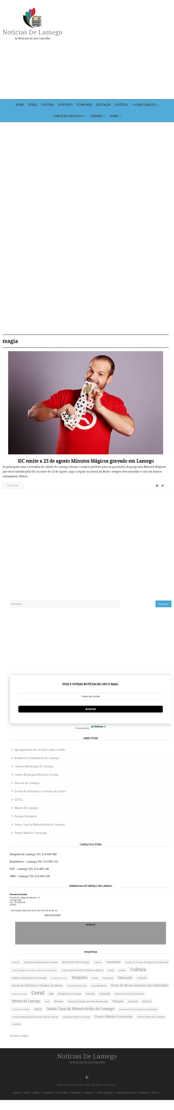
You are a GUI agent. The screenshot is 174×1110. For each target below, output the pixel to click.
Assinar (150, 452)
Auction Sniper (139, 1046)
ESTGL (138, 563)
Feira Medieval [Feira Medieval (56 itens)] (139, 870)
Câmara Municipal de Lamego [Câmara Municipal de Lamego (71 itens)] (149, 822)
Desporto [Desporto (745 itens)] (160, 829)
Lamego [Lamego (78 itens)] (136, 905)
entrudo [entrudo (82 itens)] (156, 844)
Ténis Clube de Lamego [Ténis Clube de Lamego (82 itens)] (145, 1027)
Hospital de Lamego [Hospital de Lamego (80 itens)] (152, 897)
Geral (31, 105)
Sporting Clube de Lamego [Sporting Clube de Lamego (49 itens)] (145, 1007)
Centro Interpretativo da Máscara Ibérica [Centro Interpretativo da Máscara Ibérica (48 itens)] (149, 798)
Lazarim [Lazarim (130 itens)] (150, 905)
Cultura (47, 105)
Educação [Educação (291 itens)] (139, 844)
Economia (84, 105)
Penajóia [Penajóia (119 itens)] (137, 946)
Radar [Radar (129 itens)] (136, 960)
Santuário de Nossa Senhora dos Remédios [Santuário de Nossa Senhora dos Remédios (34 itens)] (146, 986)
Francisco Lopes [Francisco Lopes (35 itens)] (139, 890)
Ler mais (14, 428)
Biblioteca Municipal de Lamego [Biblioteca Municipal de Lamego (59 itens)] (149, 750)
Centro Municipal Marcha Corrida (149, 531)
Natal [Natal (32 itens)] (134, 927)
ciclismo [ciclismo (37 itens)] (146, 807)
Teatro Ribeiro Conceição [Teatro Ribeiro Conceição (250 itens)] (143, 1017)
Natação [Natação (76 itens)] (146, 926)
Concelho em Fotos (67, 116)
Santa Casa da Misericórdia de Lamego (147, 590)
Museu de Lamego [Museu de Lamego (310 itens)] (146, 919)
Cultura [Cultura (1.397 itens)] (139, 815)
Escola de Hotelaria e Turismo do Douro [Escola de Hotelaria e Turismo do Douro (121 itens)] (145, 854)
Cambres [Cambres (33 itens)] (136, 765)
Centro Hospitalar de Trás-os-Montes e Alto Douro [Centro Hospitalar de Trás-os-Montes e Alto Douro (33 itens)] (149, 786)
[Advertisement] (113, 69)
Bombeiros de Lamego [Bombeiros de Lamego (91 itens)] (145, 757)
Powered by (150, 467)
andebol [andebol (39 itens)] (136, 743)
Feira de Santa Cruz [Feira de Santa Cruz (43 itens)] (141, 863)
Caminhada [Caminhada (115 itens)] (151, 764)
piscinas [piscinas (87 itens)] (152, 945)
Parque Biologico (145, 579)
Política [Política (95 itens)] (136, 953)
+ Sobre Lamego (146, 105)
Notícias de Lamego (33, 32)
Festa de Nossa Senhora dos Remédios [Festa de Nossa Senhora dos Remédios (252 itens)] (150, 879)
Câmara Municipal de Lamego (146, 518)
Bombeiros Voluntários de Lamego (149, 505)
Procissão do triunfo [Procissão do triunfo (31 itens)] (154, 953)
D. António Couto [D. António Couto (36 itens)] (140, 829)
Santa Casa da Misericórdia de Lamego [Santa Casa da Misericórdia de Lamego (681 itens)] (145, 972)
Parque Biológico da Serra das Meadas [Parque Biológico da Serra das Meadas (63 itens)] (147, 936)
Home (18, 105)
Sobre (114, 116)
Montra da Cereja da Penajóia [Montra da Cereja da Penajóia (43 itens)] (146, 912)
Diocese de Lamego (146, 541)
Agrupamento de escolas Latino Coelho (148, 491)
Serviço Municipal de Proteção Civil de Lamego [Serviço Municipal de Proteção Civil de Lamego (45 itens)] (149, 998)
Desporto (65, 105)
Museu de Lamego (146, 571)
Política (122, 105)
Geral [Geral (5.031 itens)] (157, 889)
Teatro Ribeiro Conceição (150, 601)
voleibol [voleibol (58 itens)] (136, 1034)
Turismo (96, 116)
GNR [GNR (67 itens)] (134, 897)
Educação (104, 105)
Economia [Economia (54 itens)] (148, 836)
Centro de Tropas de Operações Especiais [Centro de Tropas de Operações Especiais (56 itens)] (148, 774)
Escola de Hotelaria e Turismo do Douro (146, 552)
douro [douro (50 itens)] (135, 836)
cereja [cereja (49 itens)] (135, 807)
